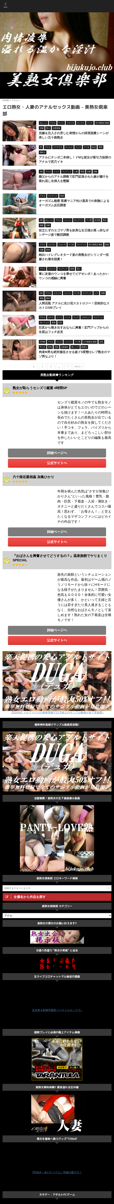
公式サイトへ (57, 462)
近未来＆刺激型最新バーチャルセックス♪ (57, 1010)
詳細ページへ (57, 452)
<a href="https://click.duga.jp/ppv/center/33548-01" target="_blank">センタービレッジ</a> (57, 93)
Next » (78, 366)
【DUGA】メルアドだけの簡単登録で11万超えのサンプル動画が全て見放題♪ (57, 712)
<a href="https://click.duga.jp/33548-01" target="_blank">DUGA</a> (28, 415)
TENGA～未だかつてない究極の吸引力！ (57, 1172)
